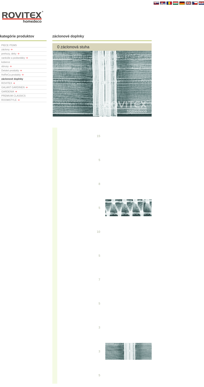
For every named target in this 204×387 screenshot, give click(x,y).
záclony (5, 49)
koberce (5, 62)
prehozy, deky (8, 53)
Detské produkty (10, 70)
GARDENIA (7, 91)
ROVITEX (6, 83)
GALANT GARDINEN (13, 87)
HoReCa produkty (11, 74)
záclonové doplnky (12, 79)
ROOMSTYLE (9, 100)
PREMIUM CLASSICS (13, 95)
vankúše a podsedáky (13, 57)
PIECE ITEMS (9, 45)
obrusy (5, 66)
